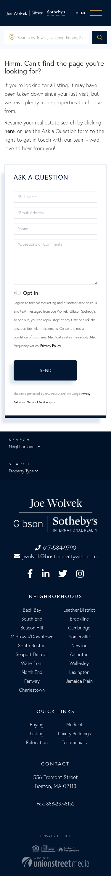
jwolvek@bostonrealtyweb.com (55, 556)
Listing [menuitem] (37, 733)
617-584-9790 (55, 547)
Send (46, 370)
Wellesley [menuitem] (79, 663)
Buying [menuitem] (37, 725)
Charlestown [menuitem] (32, 690)
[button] (99, 37)
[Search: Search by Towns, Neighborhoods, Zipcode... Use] (46, 37)
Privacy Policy (50, 345)
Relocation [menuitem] (37, 742)
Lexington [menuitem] (79, 672)
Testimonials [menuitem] (74, 742)
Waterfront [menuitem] (32, 663)
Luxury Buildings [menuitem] (74, 733)
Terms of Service (37, 402)
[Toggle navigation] (90, 13)
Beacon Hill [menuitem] (31, 628)
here (9, 131)
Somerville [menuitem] (79, 637)
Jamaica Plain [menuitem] (79, 681)
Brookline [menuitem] (79, 619)
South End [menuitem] (31, 619)
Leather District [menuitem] (79, 610)
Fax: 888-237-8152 (56, 804)
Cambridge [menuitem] (79, 628)
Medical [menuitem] (74, 725)
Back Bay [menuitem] (32, 610)
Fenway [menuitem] (32, 681)
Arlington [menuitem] (79, 654)
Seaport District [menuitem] (32, 654)
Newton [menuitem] (79, 645)
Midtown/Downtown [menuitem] (32, 637)
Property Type (21, 471)
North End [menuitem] (32, 672)
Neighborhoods (22, 446)
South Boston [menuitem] (32, 645)
